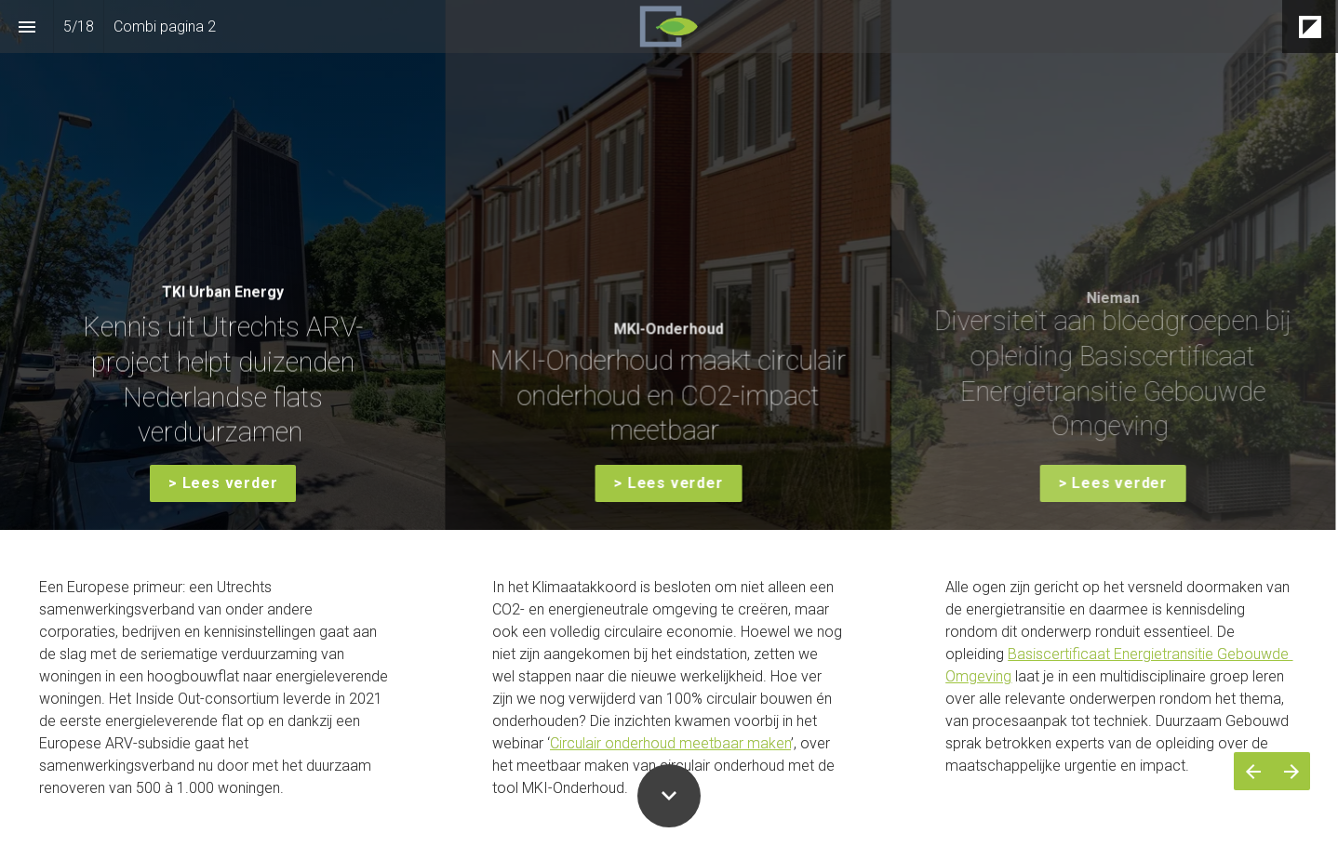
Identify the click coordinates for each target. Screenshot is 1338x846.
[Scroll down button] (669, 795)
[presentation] (669, 265)
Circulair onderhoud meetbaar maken (670, 743)
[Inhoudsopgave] (26, 26)
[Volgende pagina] (1291, 771)
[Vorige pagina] (1253, 771)
